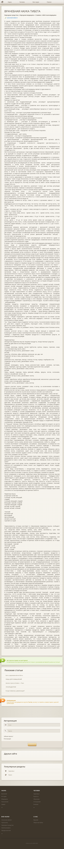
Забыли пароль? (8, 736)
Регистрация (7, 739)
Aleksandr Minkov (12, 18)
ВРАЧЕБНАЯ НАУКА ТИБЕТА (22, 11)
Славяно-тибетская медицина (45, 15)
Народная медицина (27, 15)
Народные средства (11, 15)
